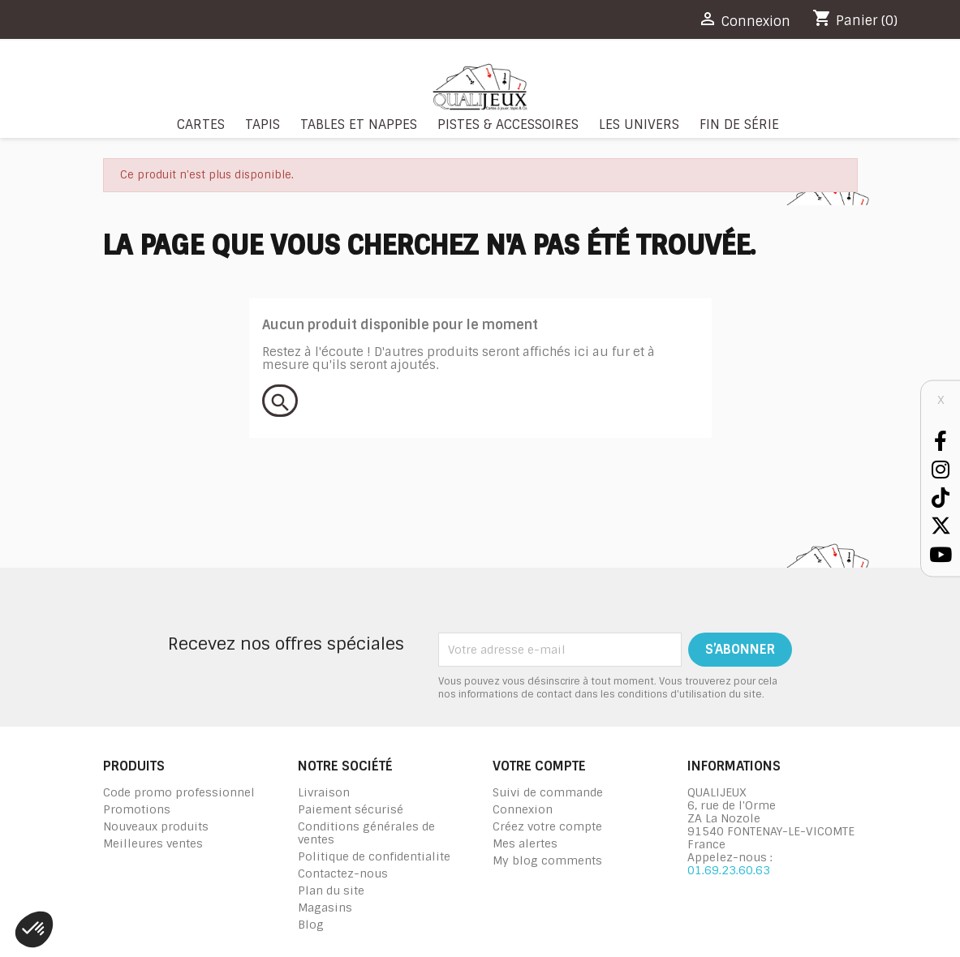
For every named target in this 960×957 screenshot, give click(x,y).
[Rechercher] (280, 400)
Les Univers (639, 124)
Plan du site (331, 890)
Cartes (201, 124)
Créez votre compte (547, 826)
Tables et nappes (358, 124)
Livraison (324, 792)
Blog (311, 924)
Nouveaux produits (156, 826)
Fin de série (739, 124)
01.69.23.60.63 (728, 870)
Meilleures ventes (153, 843)
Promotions (136, 809)
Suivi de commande (548, 792)
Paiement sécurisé (350, 809)
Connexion (523, 809)
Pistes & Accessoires (508, 124)
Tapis (262, 124)
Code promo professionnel (179, 792)
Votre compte (539, 766)
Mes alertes (525, 843)
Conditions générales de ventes (366, 833)
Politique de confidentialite (374, 856)
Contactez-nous (343, 873)
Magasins (325, 907)
